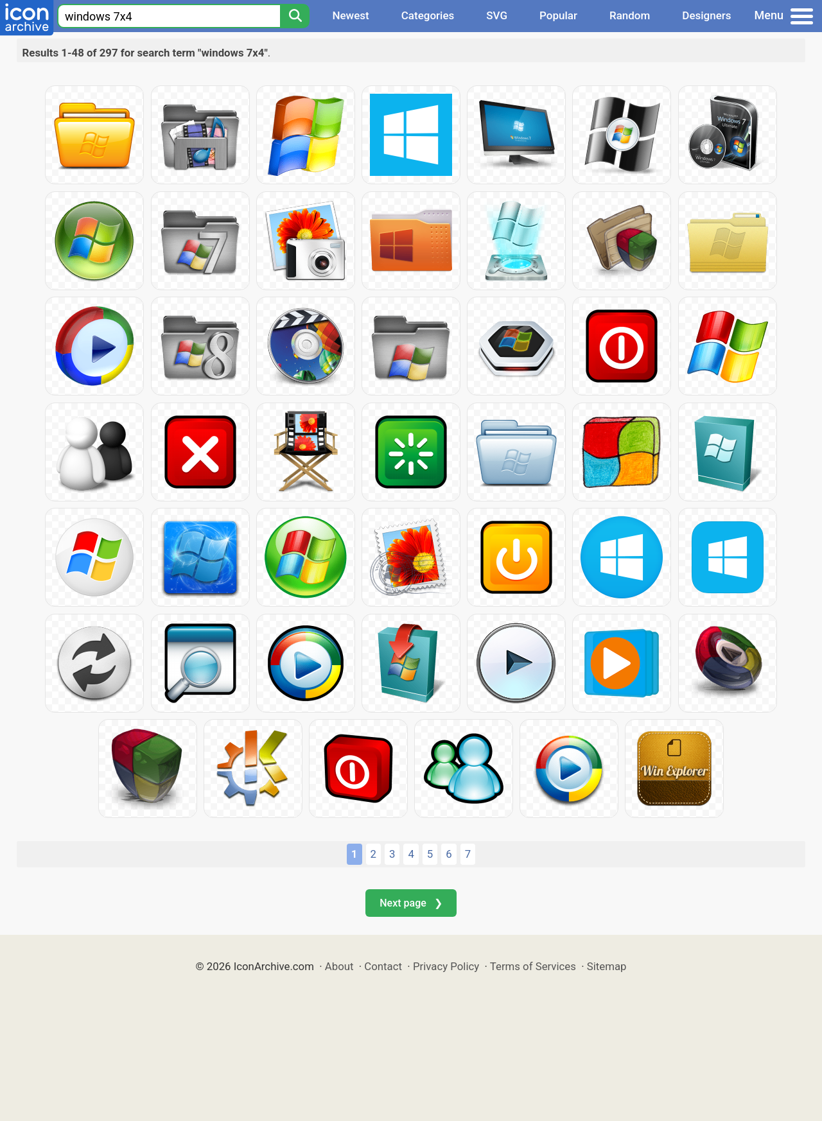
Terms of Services (533, 966)
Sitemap (607, 966)
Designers (706, 15)
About (339, 966)
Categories (428, 15)
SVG (496, 15)
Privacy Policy (446, 966)
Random (629, 15)
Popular (558, 15)
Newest (350, 15)
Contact (383, 966)
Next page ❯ (411, 903)
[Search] (295, 16)
